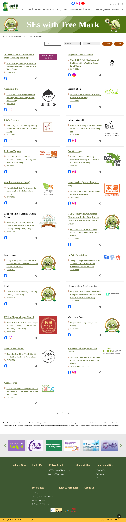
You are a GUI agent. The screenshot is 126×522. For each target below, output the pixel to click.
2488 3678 (11, 72)
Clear (119, 44)
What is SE (100, 470)
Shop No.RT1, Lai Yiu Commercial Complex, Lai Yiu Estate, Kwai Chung (21, 191)
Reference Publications (41, 504)
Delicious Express (12, 151)
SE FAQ (99, 478)
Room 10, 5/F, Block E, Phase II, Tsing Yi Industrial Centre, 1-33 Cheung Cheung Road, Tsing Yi (20, 226)
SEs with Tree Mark (56, 474)
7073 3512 (11, 360)
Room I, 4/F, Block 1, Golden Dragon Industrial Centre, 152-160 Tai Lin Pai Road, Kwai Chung (22, 326)
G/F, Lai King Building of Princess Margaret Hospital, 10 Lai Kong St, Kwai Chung (21, 66)
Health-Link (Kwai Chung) (17, 182)
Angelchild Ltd (11, 89)
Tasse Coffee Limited (14, 348)
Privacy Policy (31, 520)
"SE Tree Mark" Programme (59, 470)
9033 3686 (11, 332)
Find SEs (37, 9)
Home (5, 36)
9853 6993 (11, 166)
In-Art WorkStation (77, 255)
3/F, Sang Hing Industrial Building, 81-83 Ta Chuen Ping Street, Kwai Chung (85, 360)
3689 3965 (74, 166)
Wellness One (10, 383)
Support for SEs (38, 500)
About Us (115, 9)
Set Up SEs (88, 9)
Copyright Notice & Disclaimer (14, 520)
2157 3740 (74, 238)
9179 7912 (74, 135)
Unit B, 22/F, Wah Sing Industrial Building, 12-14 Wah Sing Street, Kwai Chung (84, 63)
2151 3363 (74, 301)
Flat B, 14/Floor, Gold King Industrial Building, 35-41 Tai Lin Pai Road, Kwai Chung (84, 160)
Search (106, 3)
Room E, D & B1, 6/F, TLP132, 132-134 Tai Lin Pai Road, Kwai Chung (21, 355)
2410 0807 (74, 329)
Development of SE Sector (42, 497)
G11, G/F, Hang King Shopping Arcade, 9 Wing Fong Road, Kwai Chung (84, 232)
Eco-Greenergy (75, 151)
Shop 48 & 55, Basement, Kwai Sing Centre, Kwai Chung (85, 95)
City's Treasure (11, 120)
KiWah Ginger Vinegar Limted (19, 317)
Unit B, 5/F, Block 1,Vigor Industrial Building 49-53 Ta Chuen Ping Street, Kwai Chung (22, 391)
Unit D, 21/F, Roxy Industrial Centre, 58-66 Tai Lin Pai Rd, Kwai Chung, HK (86, 128)
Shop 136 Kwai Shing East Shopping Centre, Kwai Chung (85, 192)
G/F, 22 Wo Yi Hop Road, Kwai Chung (83, 324)
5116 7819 (11, 135)
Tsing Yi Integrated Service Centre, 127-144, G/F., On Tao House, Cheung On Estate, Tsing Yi (85, 263)
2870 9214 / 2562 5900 (79, 366)
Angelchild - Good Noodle (80, 54)
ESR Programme (103, 9)
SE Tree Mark (49, 9)
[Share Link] (122, 9)
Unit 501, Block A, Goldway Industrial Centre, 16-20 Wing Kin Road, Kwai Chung (21, 160)
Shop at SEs (62, 9)
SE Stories (100, 474)
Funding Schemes (39, 493)
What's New (27, 9)
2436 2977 (11, 269)
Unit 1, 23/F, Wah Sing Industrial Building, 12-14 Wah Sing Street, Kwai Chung (20, 97)
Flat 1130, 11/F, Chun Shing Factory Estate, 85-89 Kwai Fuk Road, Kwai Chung (21, 128)
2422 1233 (11, 397)
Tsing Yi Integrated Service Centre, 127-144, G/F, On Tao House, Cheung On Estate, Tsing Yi (22, 263)
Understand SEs (75, 9)
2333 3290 (11, 232)
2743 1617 (11, 197)
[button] (5, 445)
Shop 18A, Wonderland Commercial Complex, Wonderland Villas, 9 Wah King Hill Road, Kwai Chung (85, 295)
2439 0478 (74, 197)
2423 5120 (74, 100)
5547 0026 (74, 69)
